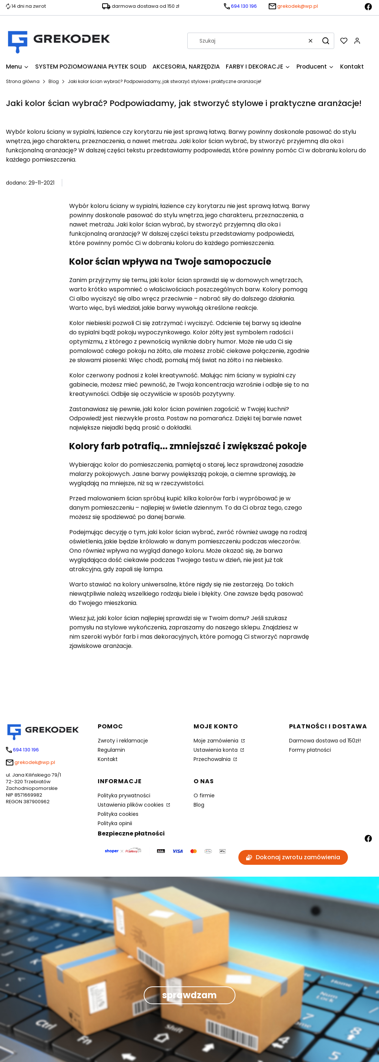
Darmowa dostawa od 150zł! (325, 740)
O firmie (204, 795)
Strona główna (23, 81)
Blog (53, 81)
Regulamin (111, 750)
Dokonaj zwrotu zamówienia (293, 857)
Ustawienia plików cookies (131, 804)
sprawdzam (189, 995)
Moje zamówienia (217, 740)
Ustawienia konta (216, 750)
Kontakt (108, 759)
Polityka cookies (118, 814)
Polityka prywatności (124, 795)
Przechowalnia (213, 759)
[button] (325, 40)
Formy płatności (310, 750)
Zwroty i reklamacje (123, 740)
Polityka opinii (115, 823)
